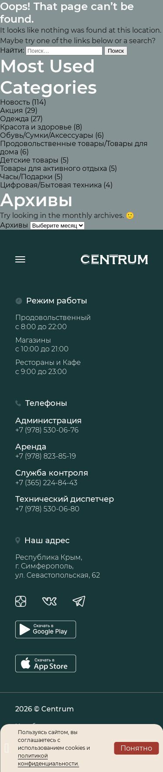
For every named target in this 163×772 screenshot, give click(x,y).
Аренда (81, 451)
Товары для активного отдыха (53, 168)
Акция (11, 110)
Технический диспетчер (81, 504)
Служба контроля (81, 477)
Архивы (14, 225)
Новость (15, 102)
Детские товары (29, 160)
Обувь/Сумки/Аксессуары (46, 135)
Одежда (14, 119)
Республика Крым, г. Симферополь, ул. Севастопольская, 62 (57, 566)
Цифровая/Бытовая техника (51, 185)
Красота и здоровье (36, 127)
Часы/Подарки (26, 177)
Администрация (81, 425)
